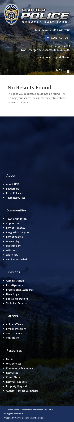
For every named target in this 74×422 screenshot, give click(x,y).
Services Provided (16, 259)
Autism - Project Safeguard (22, 390)
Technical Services (16, 303)
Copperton (12, 223)
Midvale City (13, 246)
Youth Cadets (14, 333)
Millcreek (12, 250)
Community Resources (19, 368)
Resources (12, 372)
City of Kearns (14, 237)
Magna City (12, 241)
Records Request (16, 381)
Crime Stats (13, 377)
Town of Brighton (16, 218)
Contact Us (59, 38)
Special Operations (17, 298)
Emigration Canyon (17, 232)
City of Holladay (15, 227)
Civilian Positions (16, 329)
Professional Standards (20, 289)
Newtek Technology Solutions (30, 417)
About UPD (12, 184)
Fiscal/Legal (13, 294)
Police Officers (14, 324)
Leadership (12, 188)
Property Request (16, 386)
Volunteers (12, 338)
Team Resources (15, 197)
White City (12, 255)
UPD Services (13, 363)
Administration (15, 280)
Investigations (14, 285)
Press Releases (14, 193)
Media (9, 359)
